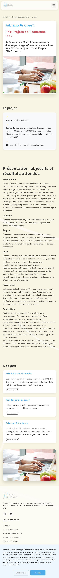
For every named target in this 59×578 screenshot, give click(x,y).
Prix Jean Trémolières (11, 541)
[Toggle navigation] (53, 5)
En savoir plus (21, 573)
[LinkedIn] (5, 514)
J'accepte (37, 573)
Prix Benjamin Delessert (12, 537)
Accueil (5, 17)
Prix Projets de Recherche (20, 17)
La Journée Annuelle (10, 530)
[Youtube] (11, 514)
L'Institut (6, 526)
